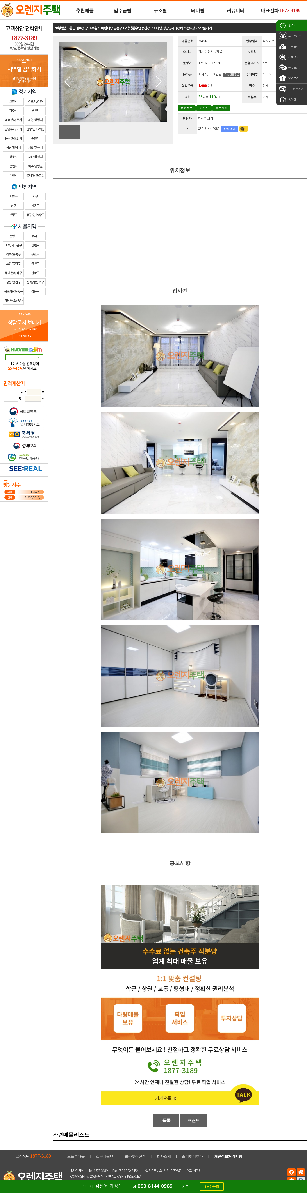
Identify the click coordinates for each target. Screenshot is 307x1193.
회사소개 (164, 1156)
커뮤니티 (235, 10)
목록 (166, 1120)
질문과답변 (104, 1156)
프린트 (193, 1120)
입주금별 (122, 10)
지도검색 (288, 47)
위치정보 (186, 108)
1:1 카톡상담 (290, 89)
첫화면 (287, 100)
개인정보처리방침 (228, 1156)
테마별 (197, 10)
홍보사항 (221, 108)
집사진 (204, 108)
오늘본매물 (289, 36)
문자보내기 (289, 67)
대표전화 (280, 10)
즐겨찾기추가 (291, 78)
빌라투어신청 (135, 1156)
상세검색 (288, 57)
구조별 (160, 10)
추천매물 (84, 10)
